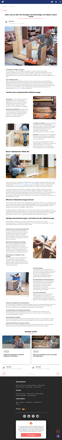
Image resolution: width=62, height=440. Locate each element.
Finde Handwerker (31, 395)
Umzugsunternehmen (18, 185)
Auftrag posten (30, 393)
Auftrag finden (28, 387)
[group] (16, 353)
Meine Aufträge (20, 387)
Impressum (22, 402)
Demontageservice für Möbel (27, 183)
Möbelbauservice (18, 88)
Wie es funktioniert (21, 385)
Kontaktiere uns (38, 402)
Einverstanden (31, 435)
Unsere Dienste (37, 387)
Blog (17, 402)
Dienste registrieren (32, 385)
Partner (18, 404)
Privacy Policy (24, 428)
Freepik (55, 66)
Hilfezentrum (29, 402)
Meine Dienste (41, 385)
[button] (4, 374)
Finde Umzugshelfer (21, 395)
